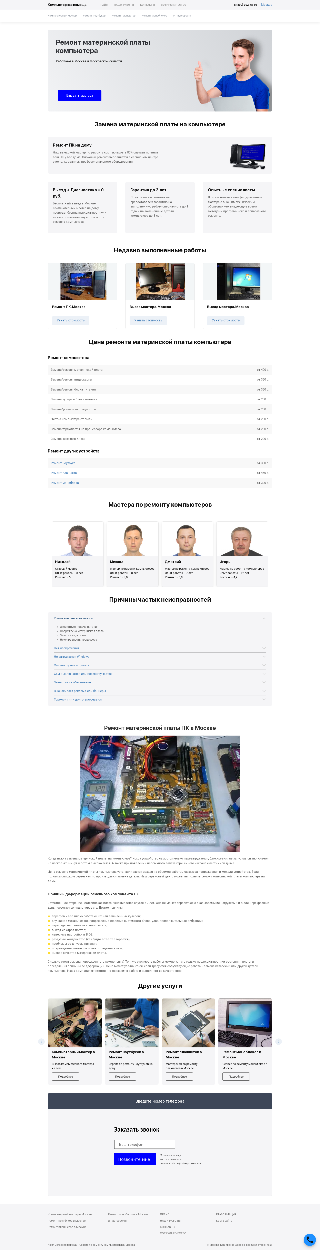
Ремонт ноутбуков (94, 15)
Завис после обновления (72, 682)
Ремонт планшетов (124, 15)
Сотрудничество (173, 4)
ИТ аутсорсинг (182, 15)
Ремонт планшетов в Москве (67, 1227)
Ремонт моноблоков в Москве (128, 1214)
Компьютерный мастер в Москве (70, 1214)
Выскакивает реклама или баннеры (80, 691)
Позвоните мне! (135, 1159)
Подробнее (65, 1076)
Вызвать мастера (79, 95)
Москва (266, 5)
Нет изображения (66, 648)
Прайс (103, 4)
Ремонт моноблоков (154, 15)
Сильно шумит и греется (71, 665)
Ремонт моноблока (65, 483)
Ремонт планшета (64, 473)
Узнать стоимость (71, 320)
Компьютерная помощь (67, 5)
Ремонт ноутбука (63, 463)
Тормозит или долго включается (78, 699)
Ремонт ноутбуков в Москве (67, 1220)
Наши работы (124, 4)
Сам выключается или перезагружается (83, 674)
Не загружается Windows (71, 657)
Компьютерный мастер (62, 15)
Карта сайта (224, 1220)
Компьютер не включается (73, 618)
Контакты (147, 4)
